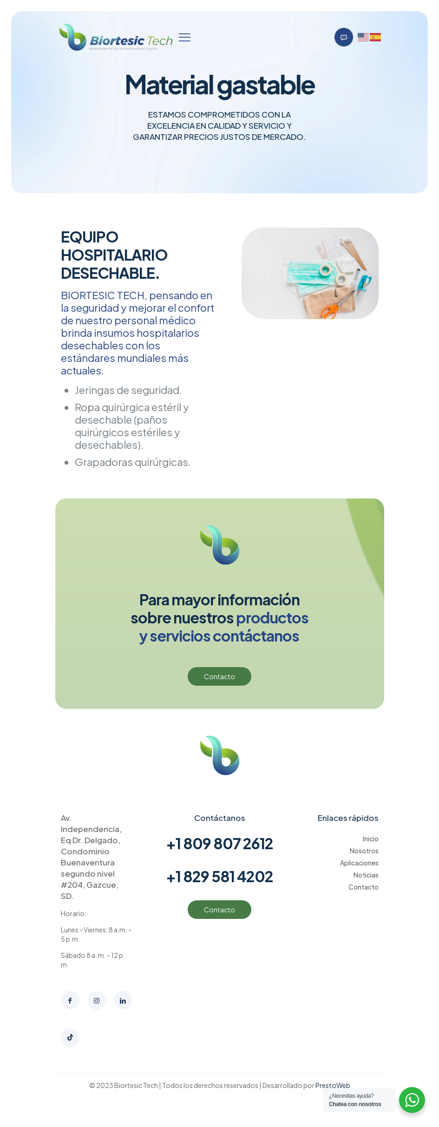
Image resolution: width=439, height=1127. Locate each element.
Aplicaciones (359, 862)
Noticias (366, 875)
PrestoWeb (332, 1085)
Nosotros (364, 850)
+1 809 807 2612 (219, 843)
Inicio (371, 838)
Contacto (363, 887)
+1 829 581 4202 (219, 876)
